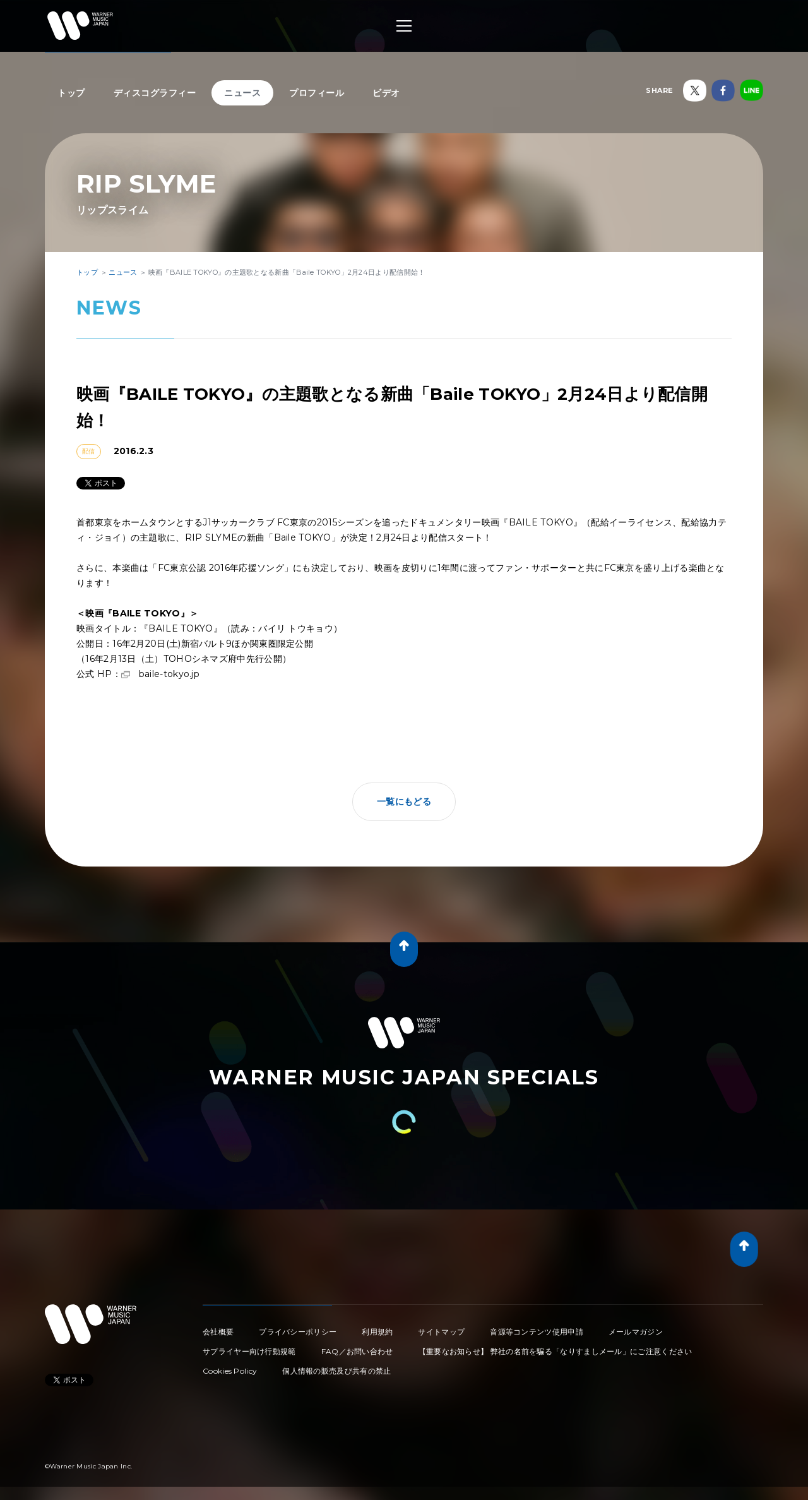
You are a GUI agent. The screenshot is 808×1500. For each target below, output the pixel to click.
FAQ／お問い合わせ (357, 1351)
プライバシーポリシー (297, 1331)
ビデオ (386, 93)
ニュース (242, 93)
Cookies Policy (230, 1371)
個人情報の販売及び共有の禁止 (336, 1371)
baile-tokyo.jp (169, 674)
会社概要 (218, 1331)
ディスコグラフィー (155, 93)
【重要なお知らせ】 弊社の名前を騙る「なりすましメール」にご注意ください (555, 1351)
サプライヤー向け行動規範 (249, 1351)
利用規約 (377, 1331)
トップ (71, 93)
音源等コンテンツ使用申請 (536, 1331)
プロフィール (316, 93)
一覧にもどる (404, 801)
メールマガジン (636, 1331)
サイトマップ (441, 1331)
